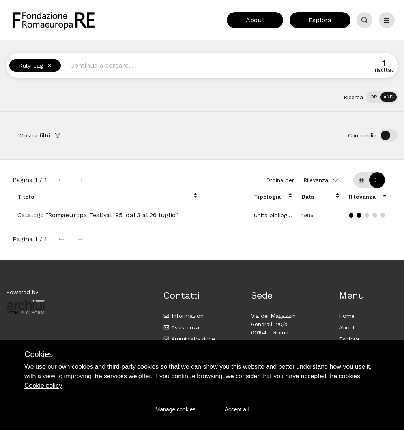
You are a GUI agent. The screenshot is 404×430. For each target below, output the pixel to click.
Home (347, 316)
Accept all (237, 409)
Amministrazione (189, 339)
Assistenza (181, 327)
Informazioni (184, 316)
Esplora (320, 20)
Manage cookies (175, 409)
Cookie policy (43, 385)
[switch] (382, 97)
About (255, 20)
